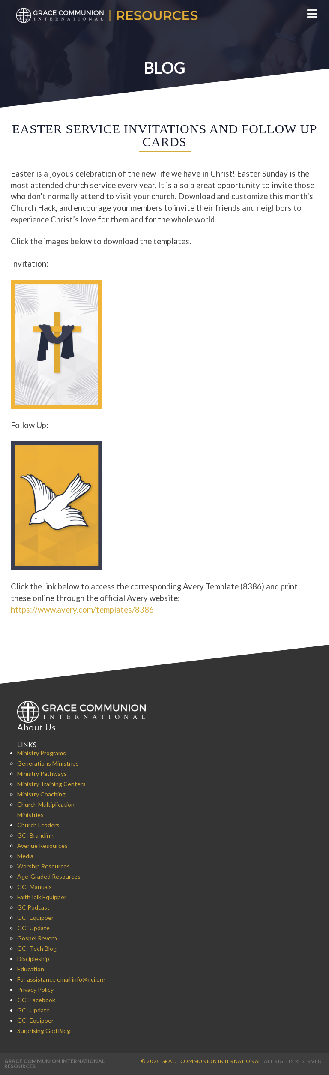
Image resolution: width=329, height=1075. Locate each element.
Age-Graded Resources (49, 876)
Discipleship (33, 958)
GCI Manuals (34, 886)
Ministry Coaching (41, 794)
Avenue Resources (42, 845)
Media (25, 855)
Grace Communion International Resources (54, 1063)
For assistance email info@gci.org (61, 979)
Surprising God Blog (43, 1030)
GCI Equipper (35, 917)
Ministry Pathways (42, 773)
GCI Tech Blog (37, 948)
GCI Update (33, 927)
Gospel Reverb (37, 938)
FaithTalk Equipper (41, 897)
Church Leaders (38, 825)
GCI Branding (35, 835)
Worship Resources (43, 866)
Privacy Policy (35, 989)
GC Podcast (33, 907)
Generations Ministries (48, 763)
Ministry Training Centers (51, 783)
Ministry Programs (41, 753)
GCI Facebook (36, 999)
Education (30, 969)
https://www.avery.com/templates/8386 (82, 609)
